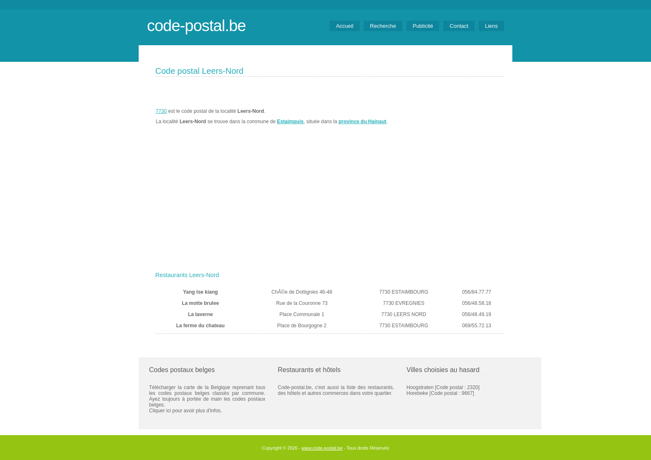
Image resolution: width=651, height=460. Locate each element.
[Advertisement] (329, 206)
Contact (459, 26)
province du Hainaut (362, 121)
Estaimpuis (290, 121)
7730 (161, 111)
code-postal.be (196, 25)
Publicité (423, 26)
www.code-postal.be (321, 447)
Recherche (383, 26)
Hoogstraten (419, 387)
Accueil (344, 26)
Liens (491, 26)
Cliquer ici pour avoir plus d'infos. (185, 411)
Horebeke (417, 393)
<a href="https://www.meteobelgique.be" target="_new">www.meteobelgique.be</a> (457, 116)
